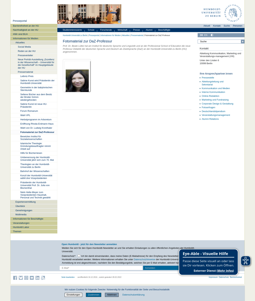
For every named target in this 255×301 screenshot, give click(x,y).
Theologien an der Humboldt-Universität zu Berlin (35, 165)
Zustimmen (93, 294)
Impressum (213, 277)
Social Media (24, 46)
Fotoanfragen (208, 107)
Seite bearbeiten (68, 277)
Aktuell (207, 26)
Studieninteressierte (72, 30)
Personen (237, 26)
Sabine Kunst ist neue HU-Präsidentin (33, 105)
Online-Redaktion (210, 96)
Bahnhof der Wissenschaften (34, 171)
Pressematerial (25, 72)
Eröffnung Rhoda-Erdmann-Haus (36, 123)
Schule (91, 30)
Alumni (149, 30)
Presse (136, 30)
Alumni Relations (210, 119)
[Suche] (221, 41)
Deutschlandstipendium (213, 111)
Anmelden (150, 268)
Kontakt (217, 26)
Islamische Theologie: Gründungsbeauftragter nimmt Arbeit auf (35, 146)
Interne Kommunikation (213, 92)
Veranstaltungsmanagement (216, 115)
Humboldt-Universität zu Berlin (75, 35)
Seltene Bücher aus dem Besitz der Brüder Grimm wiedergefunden (36, 97)
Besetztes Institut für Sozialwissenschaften (31, 137)
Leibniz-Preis (26, 76)
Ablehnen (112, 294)
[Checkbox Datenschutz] (79, 255)
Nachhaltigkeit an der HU (25, 30)
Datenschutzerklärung (133, 294)
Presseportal (20, 20)
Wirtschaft (122, 30)
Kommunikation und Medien (216, 88)
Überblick (20, 206)
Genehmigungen (23, 210)
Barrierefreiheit (236, 277)
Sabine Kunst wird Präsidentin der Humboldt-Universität (37, 81)
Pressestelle (208, 77)
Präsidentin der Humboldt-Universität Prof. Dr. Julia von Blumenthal (35, 185)
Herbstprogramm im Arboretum (35, 119)
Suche (227, 26)
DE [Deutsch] (201, 35)
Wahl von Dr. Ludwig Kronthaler (36, 128)
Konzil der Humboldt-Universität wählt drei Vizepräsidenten (36, 176)
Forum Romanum (29, 111)
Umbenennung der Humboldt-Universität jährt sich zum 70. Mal (37, 158)
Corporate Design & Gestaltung (218, 103)
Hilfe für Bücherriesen (31, 153)
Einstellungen (73, 294)
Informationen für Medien (25, 38)
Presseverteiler (25, 55)
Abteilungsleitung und (212, 81)
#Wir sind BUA (20, 34)
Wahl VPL (25, 115)
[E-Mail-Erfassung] (101, 268)
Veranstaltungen (21, 223)
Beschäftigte (164, 30)
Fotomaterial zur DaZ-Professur (37, 132)
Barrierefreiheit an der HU (26, 25)
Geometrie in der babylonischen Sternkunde (36, 88)
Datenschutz (224, 277)
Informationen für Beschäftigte (28, 218)
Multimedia (20, 214)
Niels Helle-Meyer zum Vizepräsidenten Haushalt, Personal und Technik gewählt (35, 195)
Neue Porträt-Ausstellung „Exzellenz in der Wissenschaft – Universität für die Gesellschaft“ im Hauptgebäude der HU (36, 63)
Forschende (106, 30)
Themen (17, 231)
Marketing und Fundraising (215, 99)
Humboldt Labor (21, 227)
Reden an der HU (27, 51)
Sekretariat (207, 84)
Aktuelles (20, 42)
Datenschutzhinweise (144, 259)
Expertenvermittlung (25, 201)
